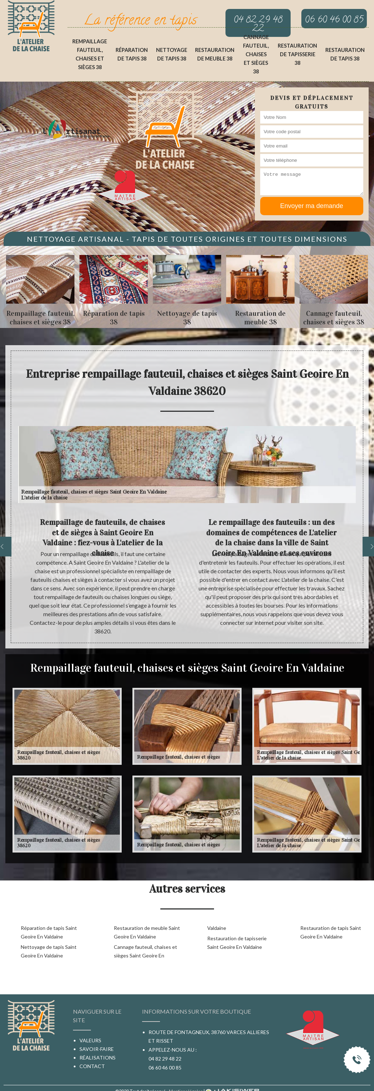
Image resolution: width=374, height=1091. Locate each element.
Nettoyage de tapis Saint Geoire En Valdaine (49, 951)
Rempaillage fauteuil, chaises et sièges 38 (89, 54)
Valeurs (90, 1040)
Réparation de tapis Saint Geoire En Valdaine (49, 932)
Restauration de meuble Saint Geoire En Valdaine (147, 932)
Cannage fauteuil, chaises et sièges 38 (256, 54)
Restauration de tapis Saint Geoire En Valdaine (330, 932)
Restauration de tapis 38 (345, 54)
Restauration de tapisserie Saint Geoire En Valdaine (237, 942)
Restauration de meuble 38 (214, 54)
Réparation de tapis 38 (132, 54)
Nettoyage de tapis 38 (171, 54)
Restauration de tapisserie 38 (297, 54)
